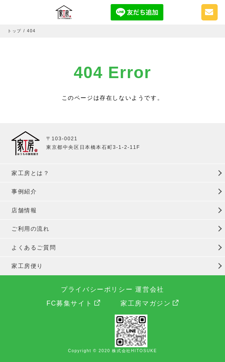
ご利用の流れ (30, 228)
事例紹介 (24, 191)
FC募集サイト (70, 303)
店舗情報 (24, 210)
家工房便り (27, 266)
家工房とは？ (30, 173)
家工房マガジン (145, 303)
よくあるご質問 (33, 247)
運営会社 (149, 289)
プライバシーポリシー (97, 289)
